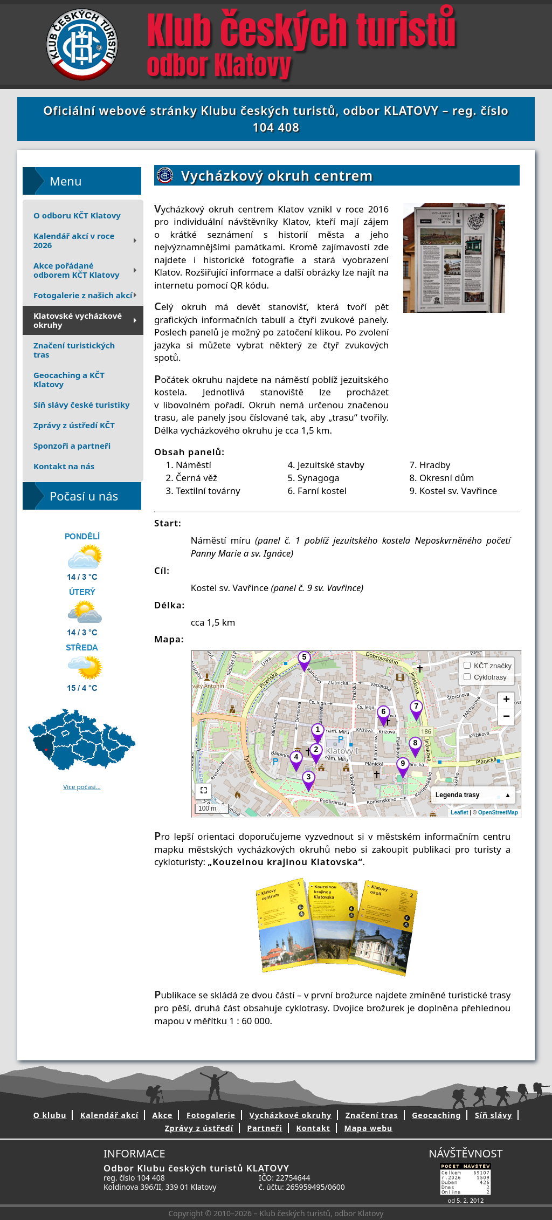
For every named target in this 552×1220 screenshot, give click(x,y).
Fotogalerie (211, 1115)
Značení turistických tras (74, 350)
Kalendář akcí (109, 1115)
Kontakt (313, 1128)
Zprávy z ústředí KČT (74, 425)
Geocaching (436, 1115)
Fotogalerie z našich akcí (86, 295)
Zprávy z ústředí (199, 1128)
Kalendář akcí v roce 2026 (86, 240)
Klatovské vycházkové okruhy (86, 320)
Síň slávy (493, 1115)
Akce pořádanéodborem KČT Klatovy (86, 270)
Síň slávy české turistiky (81, 404)
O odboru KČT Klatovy (77, 215)
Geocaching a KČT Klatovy (69, 379)
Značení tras (372, 1115)
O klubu (50, 1115)
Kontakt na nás (63, 466)
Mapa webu (368, 1128)
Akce (163, 1115)
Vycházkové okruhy (291, 1115)
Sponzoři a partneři (72, 445)
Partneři (264, 1128)
